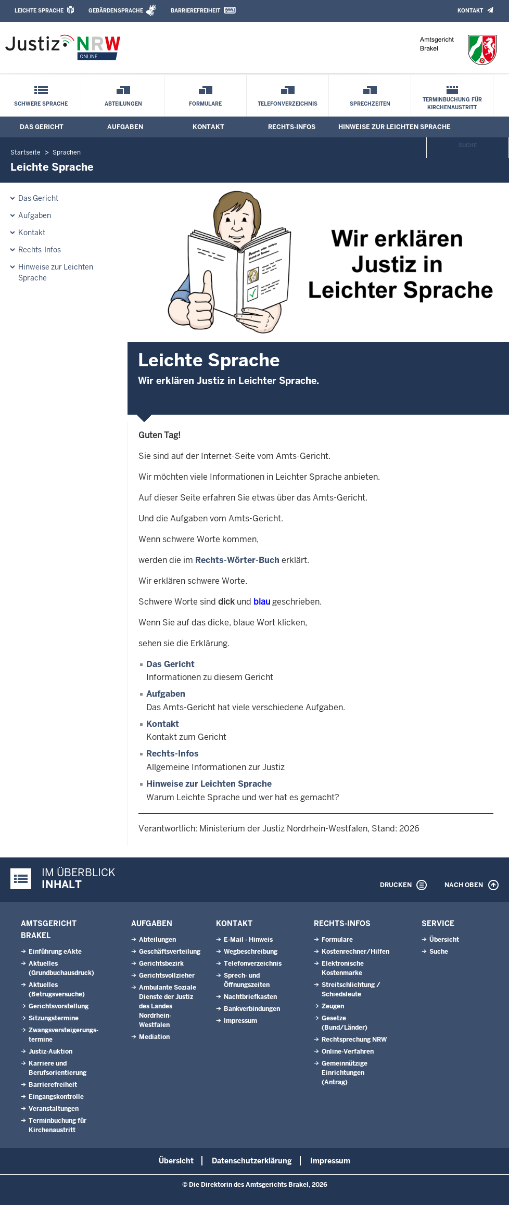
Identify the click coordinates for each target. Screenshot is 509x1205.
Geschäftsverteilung (169, 951)
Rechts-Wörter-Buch (237, 560)
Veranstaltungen (54, 1109)
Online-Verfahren (348, 1051)
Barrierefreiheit (195, 10)
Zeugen (333, 1006)
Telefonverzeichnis (287, 103)
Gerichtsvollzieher (167, 975)
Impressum (240, 1021)
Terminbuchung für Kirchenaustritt (452, 103)
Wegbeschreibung (250, 951)
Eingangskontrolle (56, 1097)
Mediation (154, 1037)
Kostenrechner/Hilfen (355, 951)
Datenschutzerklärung (252, 1160)
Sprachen (67, 152)
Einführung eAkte (55, 951)
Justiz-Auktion (50, 1051)
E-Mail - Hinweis (248, 939)
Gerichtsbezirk (161, 963)
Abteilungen (123, 103)
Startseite (25, 152)
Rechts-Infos (291, 127)
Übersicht (444, 939)
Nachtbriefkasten (250, 997)
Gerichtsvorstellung (58, 1006)
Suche (468, 145)
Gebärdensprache (115, 10)
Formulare (205, 103)
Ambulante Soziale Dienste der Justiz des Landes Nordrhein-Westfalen (167, 1006)
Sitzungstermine (54, 1018)
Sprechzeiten (370, 103)
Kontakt (470, 10)
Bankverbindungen (252, 1009)
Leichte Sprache (39, 10)
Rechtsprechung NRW (354, 1039)
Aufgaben (125, 127)
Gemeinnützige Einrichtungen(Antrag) (344, 1072)
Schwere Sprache (41, 103)
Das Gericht (41, 127)
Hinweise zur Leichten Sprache (394, 127)
